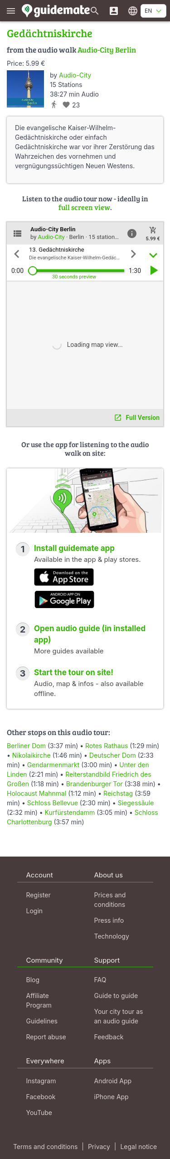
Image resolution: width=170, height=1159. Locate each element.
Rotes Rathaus (106, 746)
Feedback (109, 1037)
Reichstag (118, 793)
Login (34, 911)
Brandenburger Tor (94, 784)
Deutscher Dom (112, 755)
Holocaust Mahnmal (36, 793)
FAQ (100, 980)
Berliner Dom (26, 746)
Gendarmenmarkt (53, 765)
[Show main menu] (11, 10)
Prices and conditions (110, 899)
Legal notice (138, 1146)
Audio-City (75, 75)
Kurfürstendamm (70, 812)
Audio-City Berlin (107, 49)
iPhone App (111, 1097)
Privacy (99, 1146)
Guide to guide (116, 995)
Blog (33, 980)
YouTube (39, 1112)
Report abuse (46, 1037)
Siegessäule (136, 803)
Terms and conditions (45, 1146)
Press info (109, 920)
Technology (111, 936)
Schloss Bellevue (52, 803)
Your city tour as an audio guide (118, 1016)
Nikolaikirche (31, 755)
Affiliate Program (39, 1000)
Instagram (41, 1081)
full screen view (84, 207)
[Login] (114, 10)
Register (38, 895)
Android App (113, 1081)
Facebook (41, 1097)
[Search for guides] (95, 10)
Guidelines (42, 1021)
